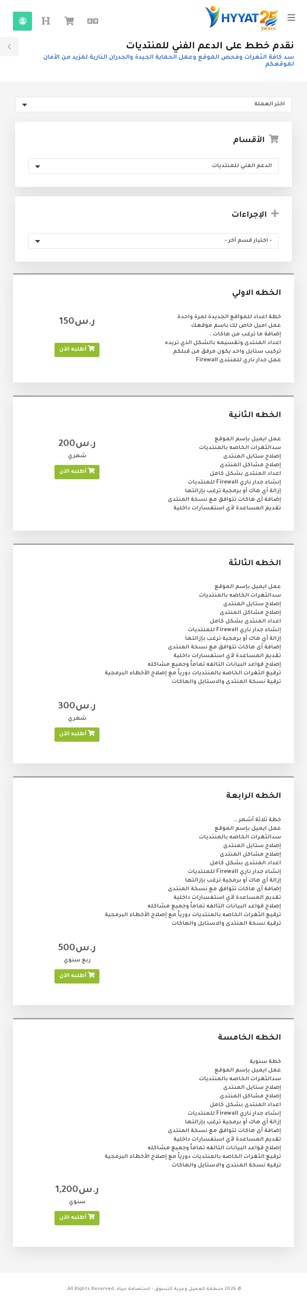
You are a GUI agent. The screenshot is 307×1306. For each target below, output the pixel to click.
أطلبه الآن (77, 349)
